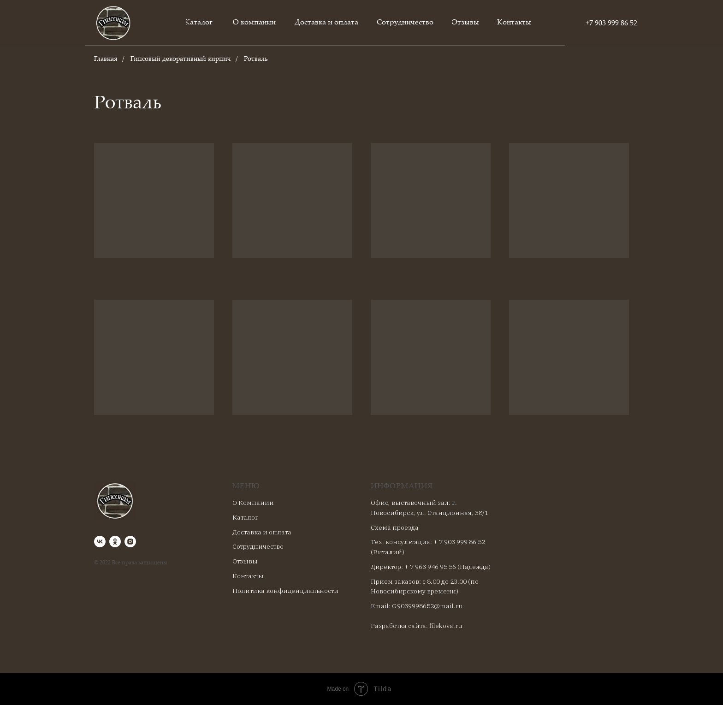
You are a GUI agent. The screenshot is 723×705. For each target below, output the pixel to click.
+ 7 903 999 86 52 (459, 542)
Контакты (248, 576)
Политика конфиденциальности (285, 591)
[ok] (115, 541)
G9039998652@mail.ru (427, 606)
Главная (106, 59)
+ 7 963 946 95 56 (430, 567)
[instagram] (130, 541)
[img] (113, 23)
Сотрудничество (258, 546)
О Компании (253, 502)
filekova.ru (445, 626)
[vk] (100, 541)
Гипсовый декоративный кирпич (180, 59)
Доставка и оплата (261, 532)
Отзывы (245, 561)
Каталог (245, 517)
